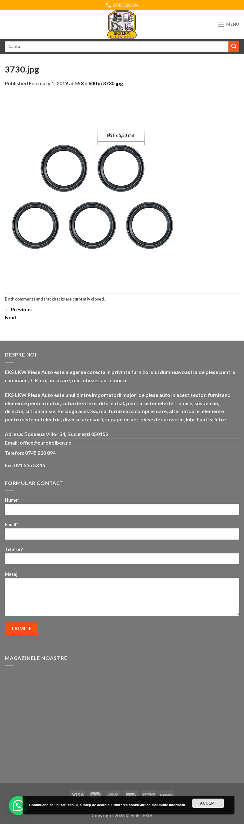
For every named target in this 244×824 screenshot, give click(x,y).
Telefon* (122, 558)
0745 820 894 (40, 453)
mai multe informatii (168, 805)
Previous (18, 309)
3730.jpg (113, 83)
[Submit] (233, 46)
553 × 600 (86, 83)
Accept (208, 803)
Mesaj (122, 595)
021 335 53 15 (29, 465)
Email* (122, 533)
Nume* (122, 508)
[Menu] (228, 24)
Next (14, 317)
